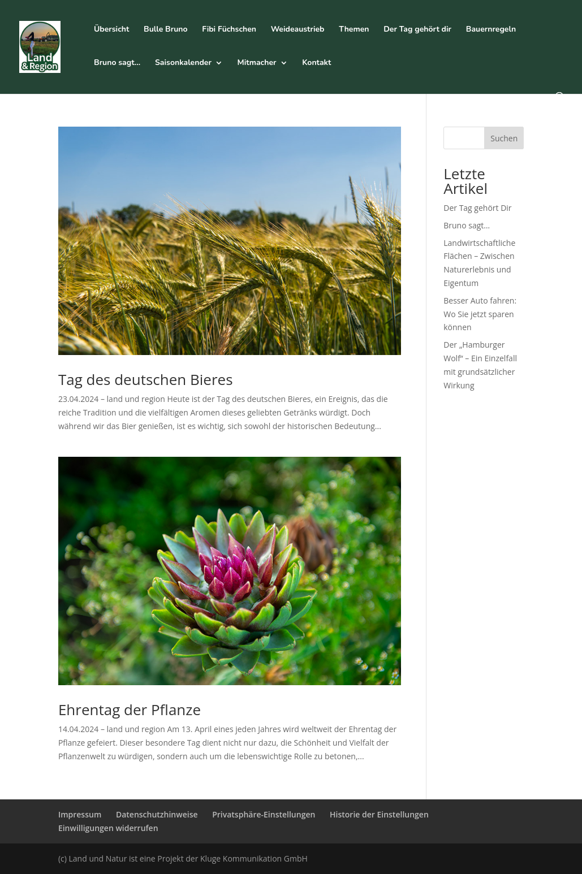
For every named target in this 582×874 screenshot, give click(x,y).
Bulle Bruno (165, 29)
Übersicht (111, 29)
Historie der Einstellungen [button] (379, 814)
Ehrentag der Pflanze (129, 709)
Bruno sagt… (117, 63)
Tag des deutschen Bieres (145, 379)
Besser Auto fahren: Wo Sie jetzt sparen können (479, 314)
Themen (354, 29)
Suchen (504, 138)
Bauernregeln (491, 29)
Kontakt (316, 63)
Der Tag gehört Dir (477, 207)
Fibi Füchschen (229, 29)
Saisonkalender (183, 63)
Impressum (79, 814)
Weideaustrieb (298, 29)
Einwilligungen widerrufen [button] (108, 828)
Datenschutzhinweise (157, 814)
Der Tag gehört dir (417, 29)
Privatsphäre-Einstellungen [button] (263, 814)
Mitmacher (257, 63)
